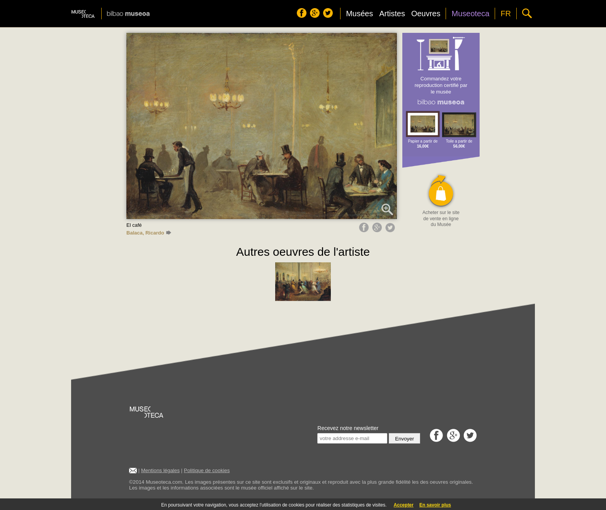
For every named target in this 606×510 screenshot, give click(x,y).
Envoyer (404, 439)
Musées (359, 13)
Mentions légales (160, 470)
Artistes (392, 13)
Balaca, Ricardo (148, 233)
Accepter (404, 505)
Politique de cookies (207, 470)
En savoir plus (435, 505)
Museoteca (470, 13)
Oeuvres (426, 13)
